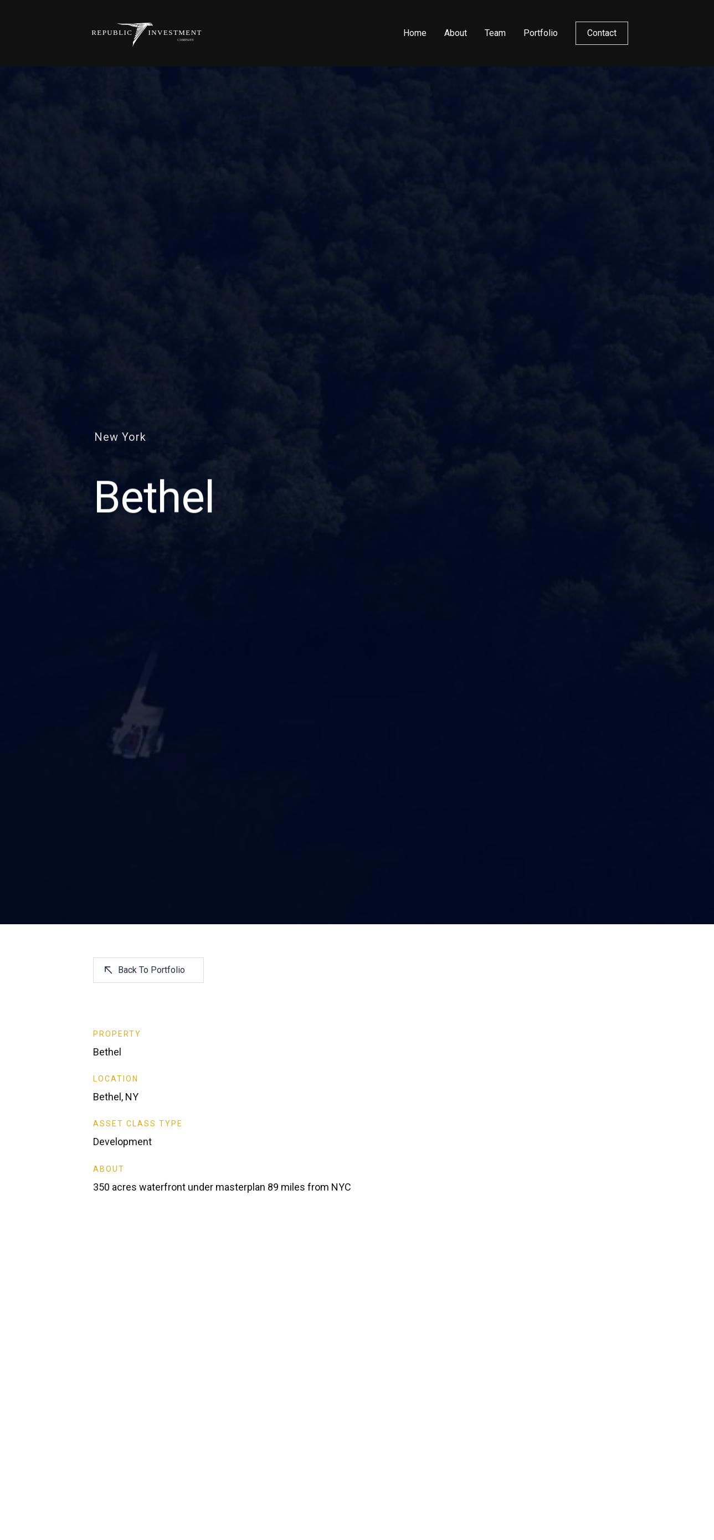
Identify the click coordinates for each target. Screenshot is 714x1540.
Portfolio (540, 33)
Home (415, 33)
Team (495, 33)
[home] (147, 33)
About (455, 33)
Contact (602, 33)
